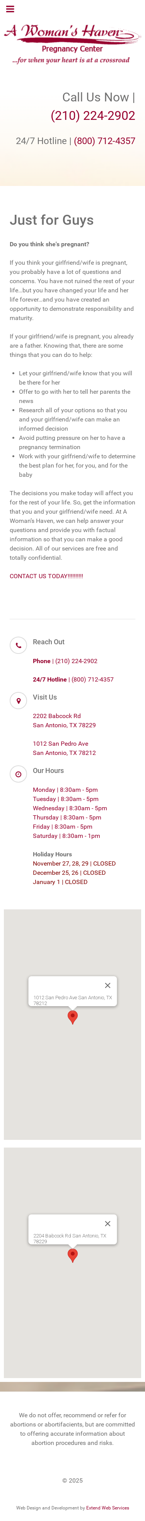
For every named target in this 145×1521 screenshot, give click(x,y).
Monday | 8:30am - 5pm (65, 789)
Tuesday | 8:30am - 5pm (66, 799)
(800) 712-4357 (104, 141)
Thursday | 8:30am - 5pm (67, 817)
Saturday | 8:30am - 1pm (66, 835)
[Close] (107, 985)
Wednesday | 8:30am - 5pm (70, 808)
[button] (73, 1017)
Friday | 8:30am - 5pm (62, 826)
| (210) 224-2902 (65, 661)
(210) (67, 115)
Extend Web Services (107, 1508)
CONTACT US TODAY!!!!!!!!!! (46, 576)
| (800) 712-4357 (73, 679)
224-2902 (109, 115)
